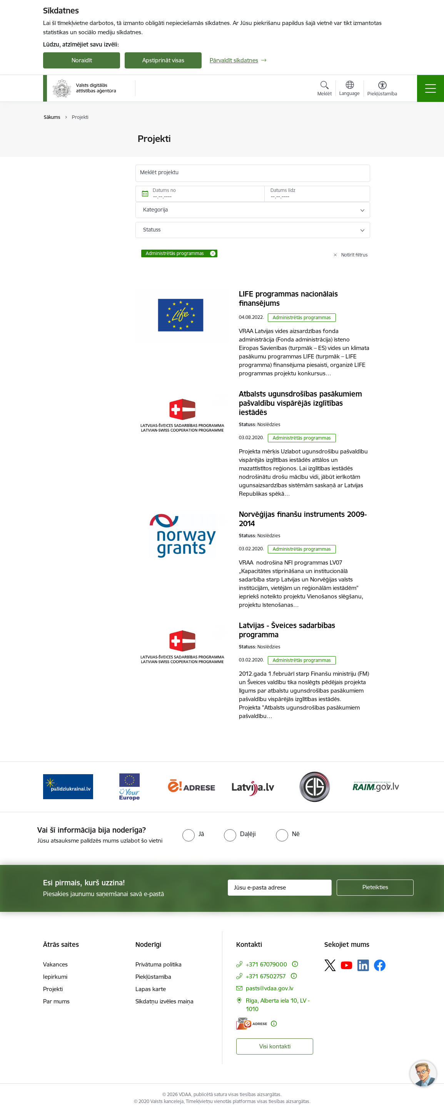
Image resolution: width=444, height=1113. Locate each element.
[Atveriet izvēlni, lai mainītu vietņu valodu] (350, 89)
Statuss (151, 229)
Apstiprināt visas (163, 60)
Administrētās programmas (302, 317)
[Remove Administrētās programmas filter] (212, 253)
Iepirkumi (55, 976)
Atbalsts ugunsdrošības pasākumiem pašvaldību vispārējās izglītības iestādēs (300, 403)
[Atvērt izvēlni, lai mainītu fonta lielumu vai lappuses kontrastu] (382, 89)
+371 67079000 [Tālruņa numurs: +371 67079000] (266, 964)
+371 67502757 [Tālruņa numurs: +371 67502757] (266, 976)
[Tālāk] (388, 787)
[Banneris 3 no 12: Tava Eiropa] (129, 786)
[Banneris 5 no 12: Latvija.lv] (253, 786)
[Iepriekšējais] (55, 787)
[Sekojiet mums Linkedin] (363, 965)
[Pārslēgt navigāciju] (430, 88)
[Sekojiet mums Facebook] (380, 965)
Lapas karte (150, 989)
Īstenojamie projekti (76, 152)
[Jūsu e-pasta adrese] (280, 888)
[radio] (193, 833)
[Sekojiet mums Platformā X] (330, 965)
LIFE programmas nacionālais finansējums (288, 298)
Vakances (55, 964)
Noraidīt (82, 60)
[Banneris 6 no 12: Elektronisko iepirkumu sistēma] (314, 786)
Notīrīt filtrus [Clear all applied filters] (354, 255)
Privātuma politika (158, 964)
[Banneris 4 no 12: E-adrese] (191, 786)
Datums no (164, 190)
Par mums (56, 1001)
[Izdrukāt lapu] (390, 135)
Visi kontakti (274, 1046)
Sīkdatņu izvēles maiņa (164, 1001)
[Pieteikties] (375, 888)
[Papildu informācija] (295, 964)
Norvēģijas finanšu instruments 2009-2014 (303, 519)
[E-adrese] (251, 1023)
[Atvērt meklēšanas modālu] (325, 89)
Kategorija (155, 209)
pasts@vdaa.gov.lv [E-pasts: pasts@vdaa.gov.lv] (269, 988)
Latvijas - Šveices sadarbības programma (287, 630)
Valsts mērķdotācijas (77, 139)
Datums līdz (282, 190)
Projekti (53, 989)
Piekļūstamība (153, 976)
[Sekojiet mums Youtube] (346, 965)
